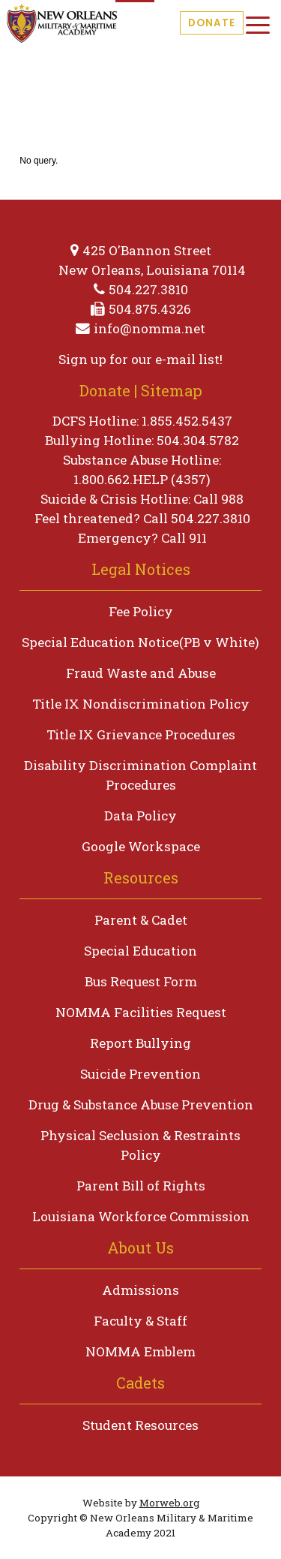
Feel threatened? (87, 518)
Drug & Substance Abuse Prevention (140, 1104)
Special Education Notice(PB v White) (140, 642)
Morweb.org (169, 1502)
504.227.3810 (148, 289)
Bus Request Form (141, 981)
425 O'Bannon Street (146, 250)
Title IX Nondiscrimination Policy (141, 703)
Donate (211, 23)
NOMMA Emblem (140, 1351)
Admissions (140, 1290)
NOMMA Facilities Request (140, 1012)
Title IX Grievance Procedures (140, 734)
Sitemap (171, 390)
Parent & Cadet (140, 919)
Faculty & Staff (140, 1320)
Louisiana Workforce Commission (141, 1216)
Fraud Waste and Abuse (141, 673)
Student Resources (140, 1425)
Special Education (140, 950)
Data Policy (140, 815)
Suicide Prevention (140, 1073)
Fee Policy (141, 611)
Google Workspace (141, 846)
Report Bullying (140, 1043)
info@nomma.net (149, 328)
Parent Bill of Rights (140, 1185)
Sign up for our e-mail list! (140, 359)
